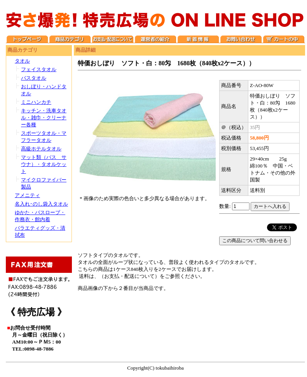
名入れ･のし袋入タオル (41, 204)
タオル (22, 61)
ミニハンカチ (36, 102)
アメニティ (27, 195)
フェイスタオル (38, 69)
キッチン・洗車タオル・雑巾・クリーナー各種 (43, 117)
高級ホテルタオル (41, 149)
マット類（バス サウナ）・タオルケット (43, 164)
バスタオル (33, 78)
